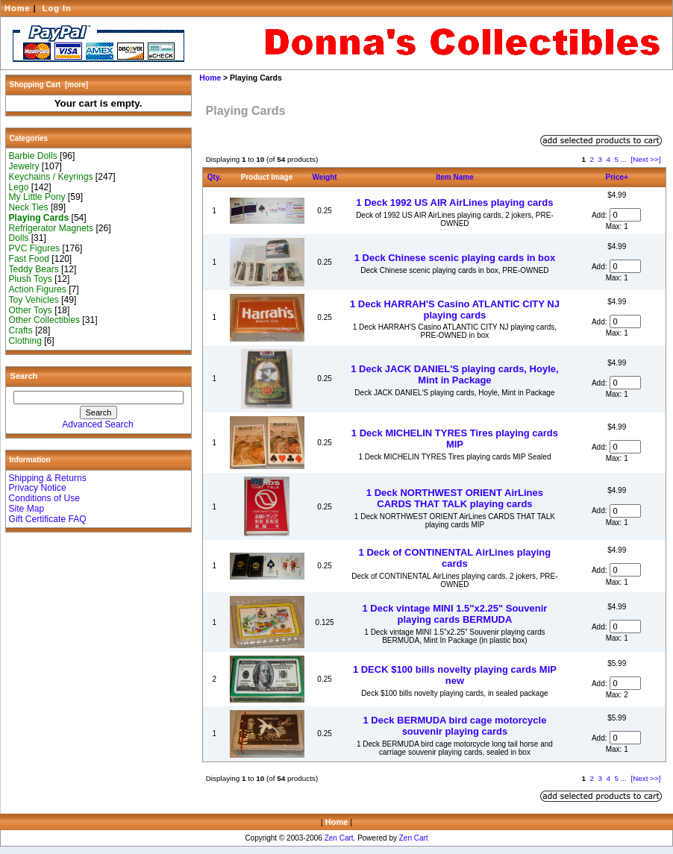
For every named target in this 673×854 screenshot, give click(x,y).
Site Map (27, 508)
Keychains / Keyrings (51, 177)
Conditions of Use (44, 498)
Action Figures (37, 289)
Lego (19, 187)
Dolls (19, 238)
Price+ (617, 177)
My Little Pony (37, 197)
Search (24, 375)
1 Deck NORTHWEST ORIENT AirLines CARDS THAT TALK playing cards (454, 498)
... (624, 159)
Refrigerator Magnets (51, 228)
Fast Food (29, 259)
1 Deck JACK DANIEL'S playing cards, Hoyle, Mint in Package (454, 374)
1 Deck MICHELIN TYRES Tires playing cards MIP (454, 438)
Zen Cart (339, 838)
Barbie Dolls (33, 156)
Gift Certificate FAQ (48, 519)
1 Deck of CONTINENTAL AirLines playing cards (455, 558)
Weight (325, 177)
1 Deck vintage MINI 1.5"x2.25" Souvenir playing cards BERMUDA (454, 614)
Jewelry (24, 166)
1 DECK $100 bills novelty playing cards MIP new (455, 675)
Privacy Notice (37, 488)
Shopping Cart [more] (49, 85)
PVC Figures (34, 248)
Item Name (455, 177)
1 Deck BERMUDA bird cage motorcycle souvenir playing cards (455, 726)
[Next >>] (645, 159)
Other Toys (30, 310)
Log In (57, 8)
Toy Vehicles (34, 300)
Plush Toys (30, 279)
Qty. (214, 177)
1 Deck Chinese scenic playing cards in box (455, 257)
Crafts (21, 330)
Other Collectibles (44, 320)
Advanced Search (97, 424)
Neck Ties (28, 207)
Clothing (25, 341)
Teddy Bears (34, 269)
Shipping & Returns (48, 478)
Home (17, 8)
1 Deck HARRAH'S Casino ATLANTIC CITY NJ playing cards (455, 309)
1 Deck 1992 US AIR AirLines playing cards (454, 202)
